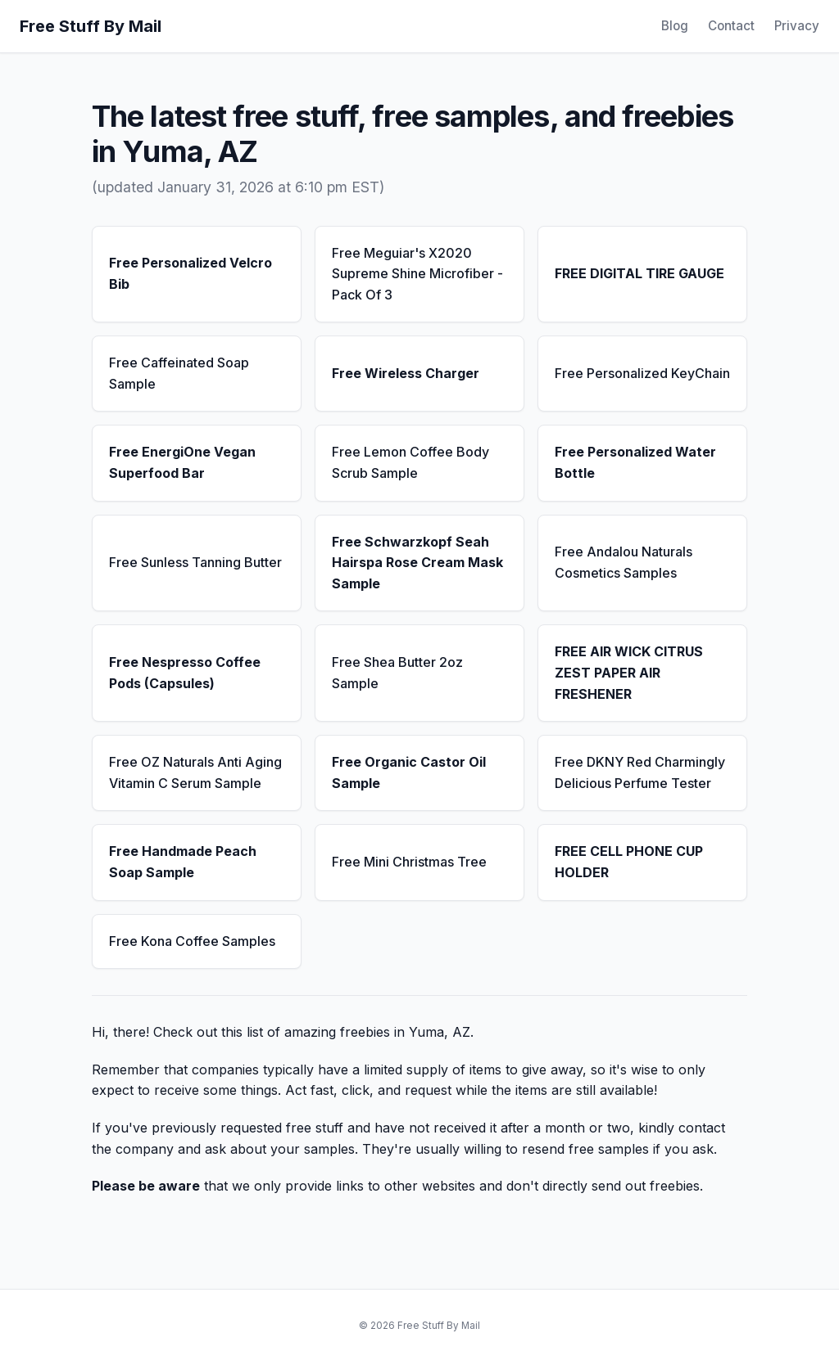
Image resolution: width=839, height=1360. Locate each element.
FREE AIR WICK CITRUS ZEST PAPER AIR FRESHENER (629, 672)
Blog (674, 26)
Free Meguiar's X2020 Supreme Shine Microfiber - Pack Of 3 (417, 274)
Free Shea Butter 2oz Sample (397, 672)
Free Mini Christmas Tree (409, 861)
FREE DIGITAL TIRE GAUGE (639, 273)
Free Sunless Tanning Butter (195, 562)
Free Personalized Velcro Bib (190, 273)
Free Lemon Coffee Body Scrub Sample (410, 462)
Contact (731, 26)
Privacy (796, 26)
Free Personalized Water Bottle (635, 462)
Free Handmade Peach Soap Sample (182, 861)
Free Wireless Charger (405, 373)
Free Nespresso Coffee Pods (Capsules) (185, 672)
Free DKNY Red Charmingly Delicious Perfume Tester (640, 772)
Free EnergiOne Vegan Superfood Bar (182, 462)
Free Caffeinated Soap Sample (179, 373)
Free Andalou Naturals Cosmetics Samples (623, 562)
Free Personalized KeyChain (642, 373)
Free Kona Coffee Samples (192, 941)
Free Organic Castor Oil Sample (409, 772)
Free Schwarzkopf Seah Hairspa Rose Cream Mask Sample (417, 563)
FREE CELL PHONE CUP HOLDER (629, 861)
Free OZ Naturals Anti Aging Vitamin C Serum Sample (195, 772)
